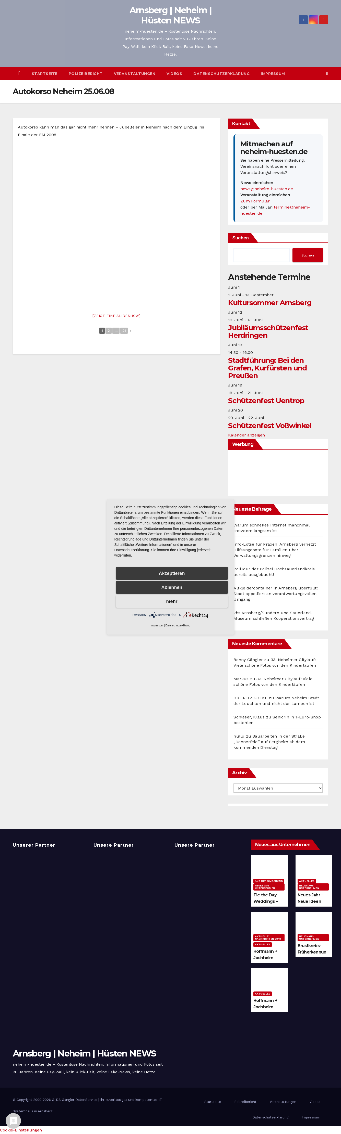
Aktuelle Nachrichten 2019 (268, 937)
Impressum (273, 73)
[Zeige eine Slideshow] (116, 316)
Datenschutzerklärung (221, 73)
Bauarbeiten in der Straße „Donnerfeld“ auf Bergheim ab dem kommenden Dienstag (269, 742)
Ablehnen (171, 587)
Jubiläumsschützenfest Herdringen (268, 331)
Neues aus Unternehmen (265, 887)
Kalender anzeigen (246, 435)
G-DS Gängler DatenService (74, 1100)
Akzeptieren (172, 573)
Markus (241, 678)
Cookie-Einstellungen (21, 1130)
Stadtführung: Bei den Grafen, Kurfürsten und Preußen (267, 368)
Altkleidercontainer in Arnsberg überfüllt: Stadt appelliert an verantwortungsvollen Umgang (275, 594)
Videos (174, 73)
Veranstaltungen (135, 73)
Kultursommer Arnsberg (270, 302)
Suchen (240, 237)
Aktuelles (306, 881)
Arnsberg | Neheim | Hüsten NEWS (171, 15)
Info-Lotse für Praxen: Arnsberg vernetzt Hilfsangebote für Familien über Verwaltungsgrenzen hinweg (274, 550)
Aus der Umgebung (269, 881)
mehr (171, 601)
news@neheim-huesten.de (266, 188)
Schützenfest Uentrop (266, 400)
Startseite (44, 73)
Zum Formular (255, 201)
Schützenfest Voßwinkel (269, 425)
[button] (327, 73)
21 (124, 331)
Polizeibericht (86, 73)
